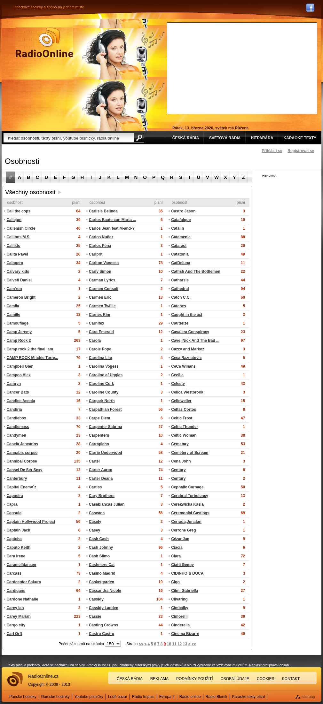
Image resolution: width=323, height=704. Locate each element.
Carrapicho (99, 444)
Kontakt (291, 679)
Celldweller (181, 401)
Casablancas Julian (106, 504)
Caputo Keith (18, 547)
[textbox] (69, 137)
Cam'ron (14, 289)
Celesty (178, 383)
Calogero (14, 263)
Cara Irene (15, 556)
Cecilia (177, 375)
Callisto (13, 245)
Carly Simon (100, 271)
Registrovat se (301, 151)
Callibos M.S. (18, 237)
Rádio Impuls (143, 696)
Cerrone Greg (183, 530)
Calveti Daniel (19, 280)
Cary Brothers (101, 496)
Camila (12, 306)
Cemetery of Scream (189, 452)
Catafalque (181, 220)
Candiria (14, 409)
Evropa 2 (167, 696)
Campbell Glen (19, 366)
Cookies (265, 679)
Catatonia (180, 254)
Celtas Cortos (183, 409)
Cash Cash (99, 539)
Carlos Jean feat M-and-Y (112, 228)
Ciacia (176, 547)
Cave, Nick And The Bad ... (195, 340)
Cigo (175, 582)
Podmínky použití (194, 679)
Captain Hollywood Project (30, 521)
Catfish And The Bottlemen (195, 271)
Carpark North (102, 401)
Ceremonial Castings (190, 513)
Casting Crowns (103, 625)
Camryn (13, 383)
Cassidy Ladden (103, 608)
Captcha (13, 539)
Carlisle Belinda (103, 211)
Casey (94, 530)
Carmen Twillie (102, 306)
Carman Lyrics (102, 280)
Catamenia (181, 237)
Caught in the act (186, 314)
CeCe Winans (183, 366)
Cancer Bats (17, 392)
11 (174, 644)
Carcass (13, 573)
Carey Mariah (18, 616)
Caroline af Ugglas (105, 375)
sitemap (308, 696)
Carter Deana (101, 478)
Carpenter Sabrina (105, 427)
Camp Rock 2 (18, 340)
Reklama (159, 679)
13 (185, 644)
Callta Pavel (17, 254)
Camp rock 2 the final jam (29, 349)
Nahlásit (255, 665)
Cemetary (180, 444)
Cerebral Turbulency (189, 496)
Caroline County (104, 392)
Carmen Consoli (103, 289)
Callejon (13, 220)
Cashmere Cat (102, 564)
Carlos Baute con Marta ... (112, 220)
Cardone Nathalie (22, 599)
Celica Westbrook (187, 392)
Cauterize (179, 323)
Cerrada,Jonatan (186, 521)
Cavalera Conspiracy (190, 332)
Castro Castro (101, 633)
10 (169, 644)
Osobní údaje (235, 679)
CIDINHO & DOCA (187, 573)
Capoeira (14, 496)
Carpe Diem (99, 418)
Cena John (181, 461)
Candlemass (17, 427)
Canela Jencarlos (22, 444)
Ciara (176, 556)
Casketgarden (101, 582)
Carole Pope (100, 349)
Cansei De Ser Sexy (24, 470)
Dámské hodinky (55, 696)
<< (141, 644)
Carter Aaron (100, 470)
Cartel (94, 461)
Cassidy (96, 599)
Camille (13, 314)
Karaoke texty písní (248, 696)
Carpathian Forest (105, 409)
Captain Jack (18, 530)
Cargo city (15, 625)
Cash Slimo (99, 556)
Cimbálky (179, 608)
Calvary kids (17, 271)
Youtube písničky (88, 696)
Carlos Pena (100, 245)
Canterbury (16, 478)
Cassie (95, 616)
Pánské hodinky (22, 696)
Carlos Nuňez (101, 237)
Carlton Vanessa (104, 263)
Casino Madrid (102, 573)
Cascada (97, 513)
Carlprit (96, 254)
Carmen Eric (100, 297)
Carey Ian (15, 608)
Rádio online (190, 696)
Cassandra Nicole (105, 590)
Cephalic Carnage (187, 487)
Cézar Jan (180, 539)
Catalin (177, 228)
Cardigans (15, 590)
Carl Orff (14, 633)
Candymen (16, 435)
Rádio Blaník (216, 696)
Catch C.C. (181, 297)
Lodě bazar (117, 696)
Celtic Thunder (184, 427)
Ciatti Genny (182, 564)
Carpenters (99, 435)
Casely (95, 521)
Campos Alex (18, 375)
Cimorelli (179, 616)
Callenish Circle (20, 228)
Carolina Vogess (104, 366)
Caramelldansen (21, 564)
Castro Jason (183, 211)
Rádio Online (44, 42)
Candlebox (16, 418)
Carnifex (96, 323)
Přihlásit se (272, 151)
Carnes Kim (99, 314)
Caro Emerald (101, 332)
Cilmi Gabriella (184, 590)
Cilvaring (179, 599)
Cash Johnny (101, 547)
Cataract (178, 245)
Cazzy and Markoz (187, 349)
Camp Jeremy (19, 332)
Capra (11, 504)
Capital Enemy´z (21, 487)
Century (178, 478)
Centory (178, 470)
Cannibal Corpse (21, 461)
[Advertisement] (236, 67)
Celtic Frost (181, 418)
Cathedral (180, 289)
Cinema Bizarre (185, 633)
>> (194, 644)
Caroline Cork (101, 383)
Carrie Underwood (105, 452)
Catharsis (180, 280)
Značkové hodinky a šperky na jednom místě (49, 7)
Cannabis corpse (21, 452)
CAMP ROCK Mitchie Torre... (32, 358)
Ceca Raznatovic (186, 358)
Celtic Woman (183, 435)
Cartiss (95, 487)
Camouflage (17, 323)
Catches (178, 306)
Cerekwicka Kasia (187, 504)
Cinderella (180, 625)
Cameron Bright (20, 297)
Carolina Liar (100, 358)
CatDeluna (180, 263)
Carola (95, 340)
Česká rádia (130, 679)
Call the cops (18, 211)
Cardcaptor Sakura (23, 582)
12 (179, 644)
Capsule (13, 513)
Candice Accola (20, 401)
